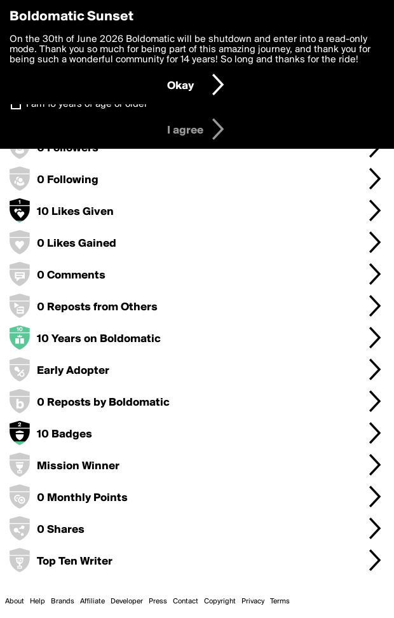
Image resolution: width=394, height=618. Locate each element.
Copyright (220, 601)
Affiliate (92, 601)
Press (158, 601)
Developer (127, 601)
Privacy (252, 601)
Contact (185, 601)
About (14, 601)
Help (37, 601)
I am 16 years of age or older (86, 104)
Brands (62, 601)
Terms (280, 601)
